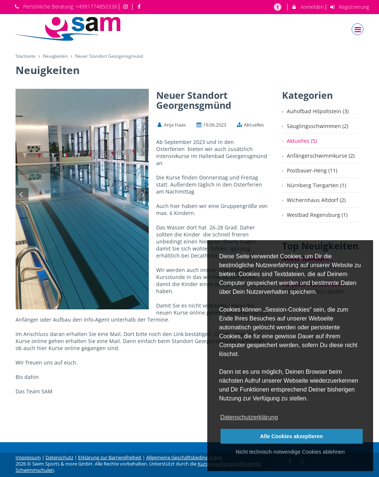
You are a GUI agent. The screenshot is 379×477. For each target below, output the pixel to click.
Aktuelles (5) (302, 140)
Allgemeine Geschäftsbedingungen (184, 457)
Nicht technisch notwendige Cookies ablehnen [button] (290, 452)
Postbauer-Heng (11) (312, 170)
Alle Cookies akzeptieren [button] (291, 436)
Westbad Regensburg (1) (317, 214)
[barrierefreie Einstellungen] (278, 6)
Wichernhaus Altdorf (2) (316, 200)
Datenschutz (59, 457)
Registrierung (349, 6)
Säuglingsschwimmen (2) (317, 126)
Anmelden (307, 6)
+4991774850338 (96, 6)
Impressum (28, 457)
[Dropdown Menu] (357, 29)
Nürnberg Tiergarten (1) (316, 185)
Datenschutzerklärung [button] (249, 417)
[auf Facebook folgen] (140, 6)
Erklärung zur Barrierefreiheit (109, 457)
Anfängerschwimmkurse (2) (321, 155)
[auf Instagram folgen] (127, 6)
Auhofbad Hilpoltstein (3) (318, 111)
